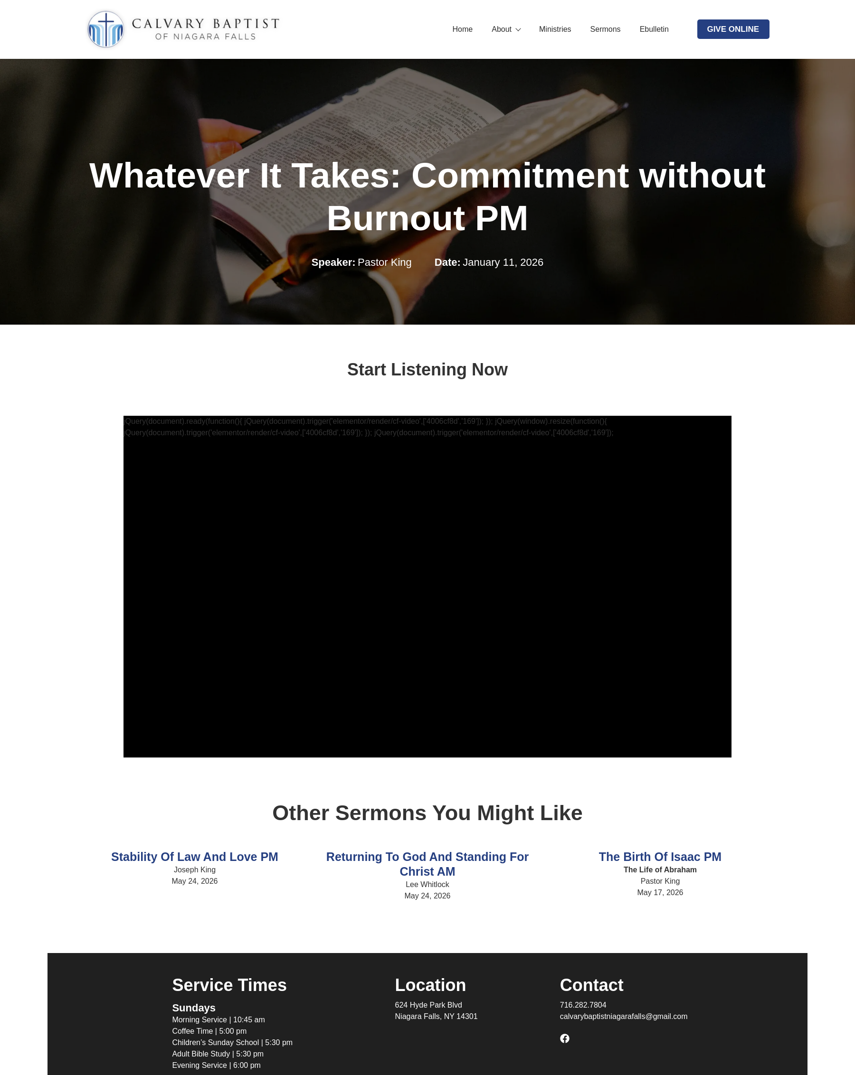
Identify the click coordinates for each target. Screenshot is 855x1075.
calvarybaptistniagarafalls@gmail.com (624, 1016)
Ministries (555, 29)
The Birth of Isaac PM (660, 856)
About (506, 29)
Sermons (605, 29)
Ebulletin (654, 29)
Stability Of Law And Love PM (194, 856)
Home (463, 29)
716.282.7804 (583, 1005)
